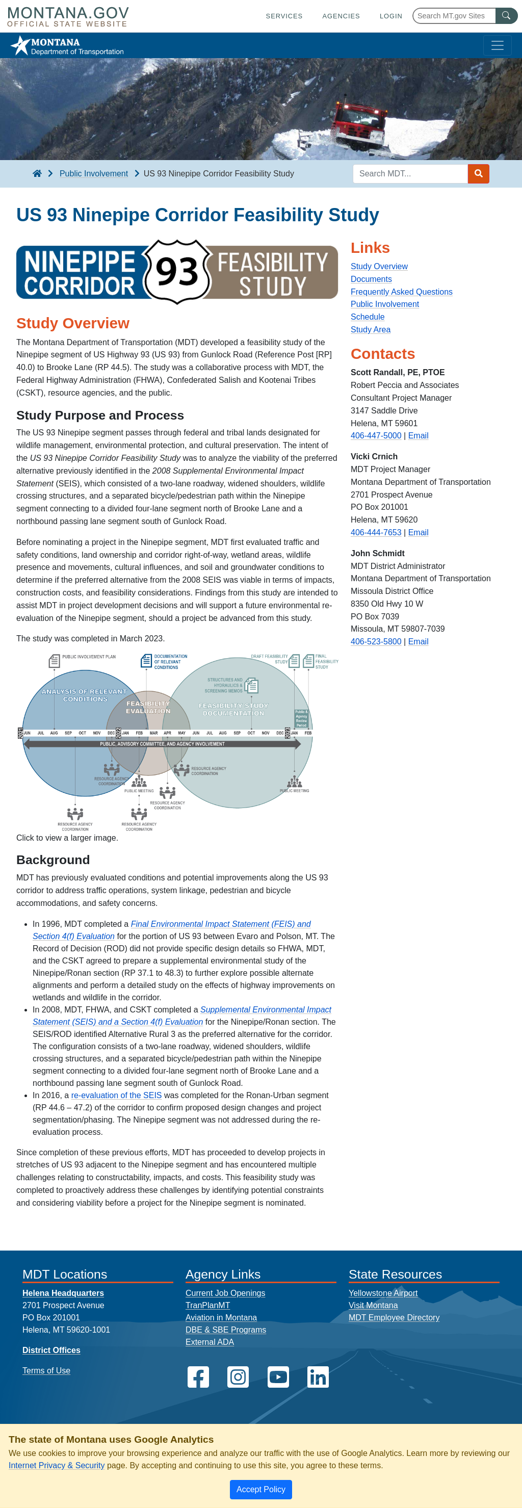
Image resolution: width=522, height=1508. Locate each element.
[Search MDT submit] (478, 174)
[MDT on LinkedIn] (318, 1377)
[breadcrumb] (37, 174)
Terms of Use (46, 1370)
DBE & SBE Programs (226, 1329)
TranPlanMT (208, 1305)
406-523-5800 (376, 641)
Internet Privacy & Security (57, 1465)
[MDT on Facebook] (198, 1377)
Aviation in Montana (221, 1317)
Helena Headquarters (63, 1293)
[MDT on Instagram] (238, 1377)
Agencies (341, 16)
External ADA (210, 1342)
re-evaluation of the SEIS (116, 1095)
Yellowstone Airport (383, 1293)
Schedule (368, 317)
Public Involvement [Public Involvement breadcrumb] (94, 173)
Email (418, 435)
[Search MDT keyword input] (410, 174)
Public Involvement (385, 304)
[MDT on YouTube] (278, 1377)
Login (391, 16)
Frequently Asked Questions (402, 292)
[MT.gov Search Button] (506, 16)
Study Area (370, 329)
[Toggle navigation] (497, 45)
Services (284, 16)
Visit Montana (373, 1305)
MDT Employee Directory (394, 1317)
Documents (371, 279)
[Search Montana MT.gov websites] (465, 16)
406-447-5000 (376, 435)
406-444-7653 (376, 532)
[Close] (261, 1489)
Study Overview (379, 266)
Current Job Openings (226, 1293)
